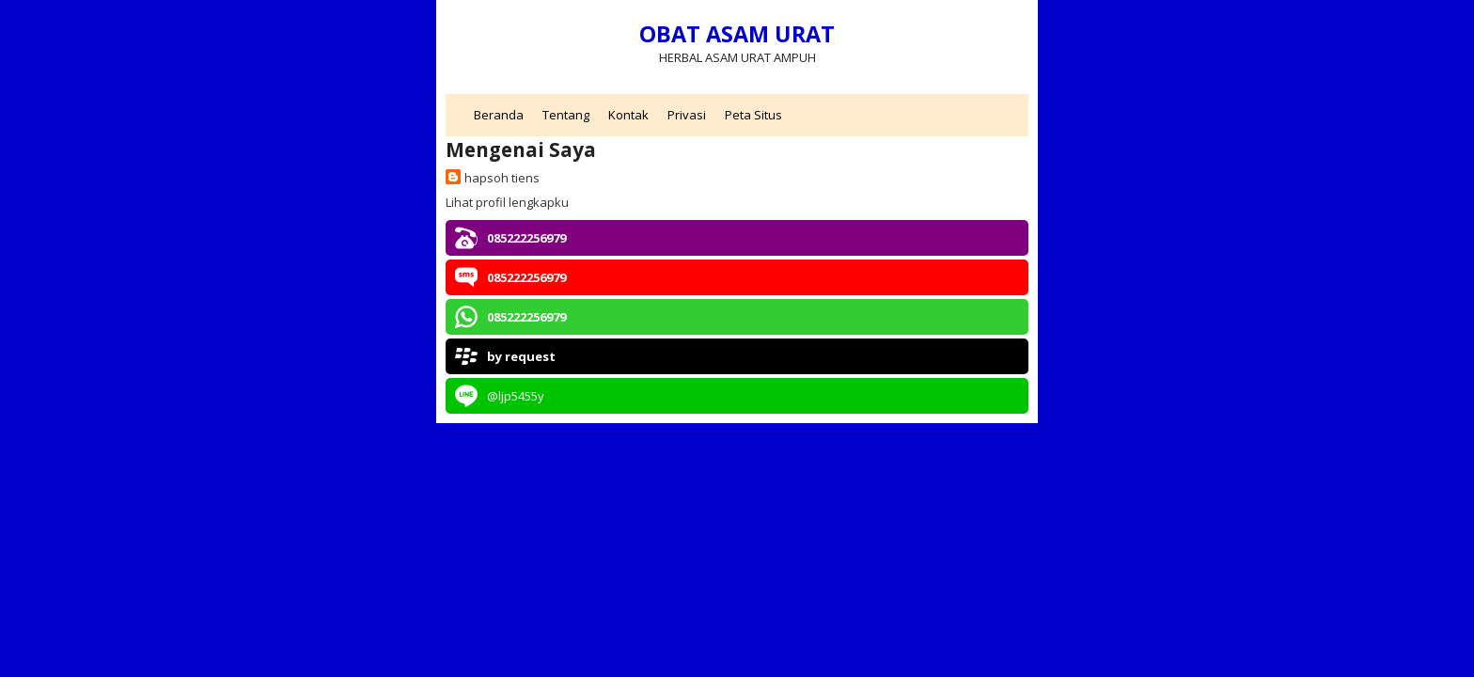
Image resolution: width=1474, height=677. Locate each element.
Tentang (565, 114)
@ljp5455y (515, 395)
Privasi (686, 114)
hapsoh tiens (502, 177)
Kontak (628, 114)
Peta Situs (753, 114)
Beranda (499, 114)
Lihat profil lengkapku (507, 202)
